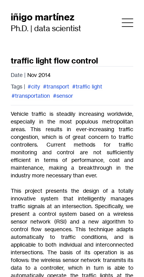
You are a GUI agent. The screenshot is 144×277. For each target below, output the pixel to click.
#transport (56, 86)
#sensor (63, 95)
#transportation (31, 95)
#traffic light (87, 86)
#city (34, 86)
